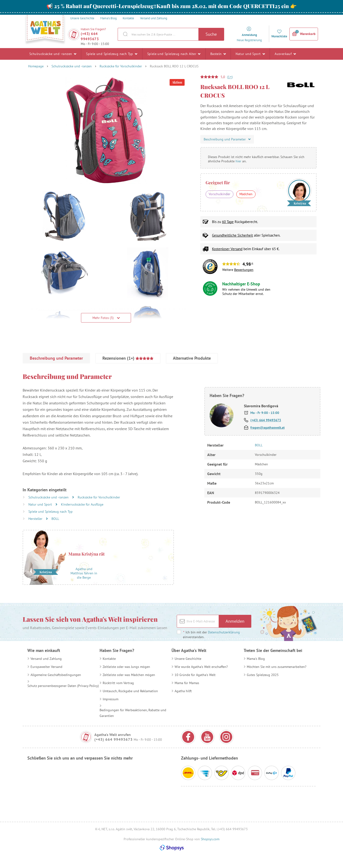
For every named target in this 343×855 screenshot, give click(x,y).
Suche (211, 34)
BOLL (55, 519)
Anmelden (235, 621)
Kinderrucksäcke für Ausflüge (82, 504)
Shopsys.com (210, 839)
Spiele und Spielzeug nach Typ (111, 54)
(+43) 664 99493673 (90, 36)
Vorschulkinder (219, 194)
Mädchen (245, 194)
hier (238, 161)
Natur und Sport (250, 54)
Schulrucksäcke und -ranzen (52, 54)
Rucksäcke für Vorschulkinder (121, 66)
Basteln (218, 54)
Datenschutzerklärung (224, 632)
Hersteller (35, 519)
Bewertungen (243, 270)
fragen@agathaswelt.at (267, 427)
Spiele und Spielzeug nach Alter (174, 54)
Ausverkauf (285, 54)
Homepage (36, 66)
